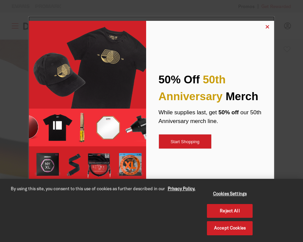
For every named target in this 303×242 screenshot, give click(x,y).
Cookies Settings (230, 193)
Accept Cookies (230, 228)
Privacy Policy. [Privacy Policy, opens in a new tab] (181, 188)
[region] (151, 210)
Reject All (230, 210)
